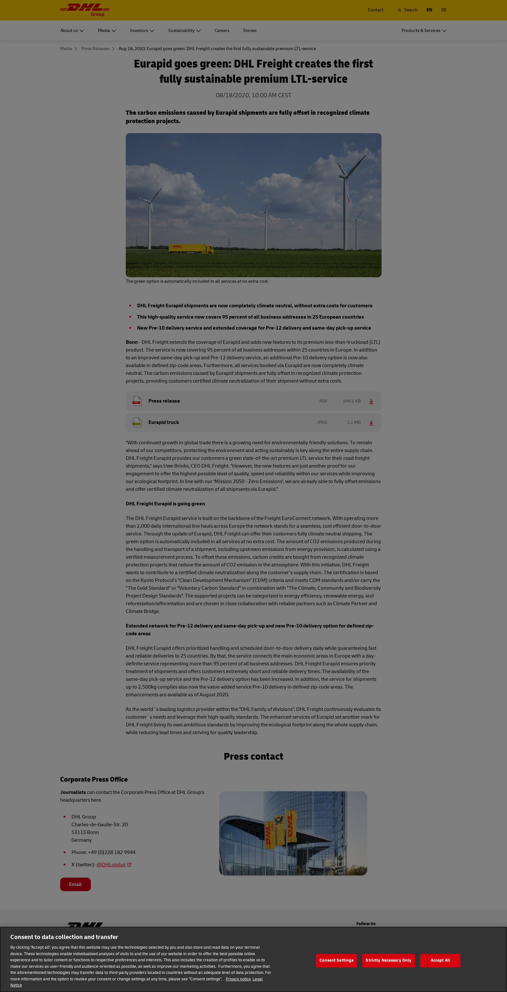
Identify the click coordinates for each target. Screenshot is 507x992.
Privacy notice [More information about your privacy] (238, 986)
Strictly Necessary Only (388, 968)
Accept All (440, 968)
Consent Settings (336, 968)
